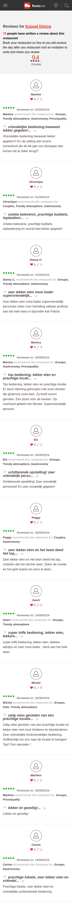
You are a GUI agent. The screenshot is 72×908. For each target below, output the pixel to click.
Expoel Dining (38, 26)
